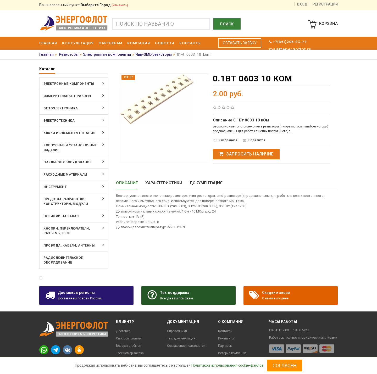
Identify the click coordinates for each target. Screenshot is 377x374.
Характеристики (163, 183)
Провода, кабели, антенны (69, 245)
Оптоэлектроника (60, 108)
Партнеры (225, 346)
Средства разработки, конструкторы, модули (65, 201)
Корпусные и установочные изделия (70, 147)
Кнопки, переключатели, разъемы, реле (66, 231)
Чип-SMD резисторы (153, 54)
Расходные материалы (65, 174)
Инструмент (54, 187)
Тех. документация (181, 338)
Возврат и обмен (128, 346)
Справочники (177, 331)
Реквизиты (226, 338)
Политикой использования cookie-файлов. (227, 365)
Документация (206, 183)
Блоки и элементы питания (69, 133)
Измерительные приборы (67, 96)
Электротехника (59, 120)
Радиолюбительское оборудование (63, 260)
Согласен (285, 365)
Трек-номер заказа (130, 353)
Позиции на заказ (61, 216)
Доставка (123, 331)
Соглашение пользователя (187, 346)
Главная (46, 54)
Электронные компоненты (107, 54)
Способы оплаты (128, 338)
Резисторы (69, 54)
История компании (232, 353)
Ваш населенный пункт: (83, 5)
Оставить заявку (240, 43)
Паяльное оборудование (67, 162)
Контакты (225, 331)
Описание (127, 183)
